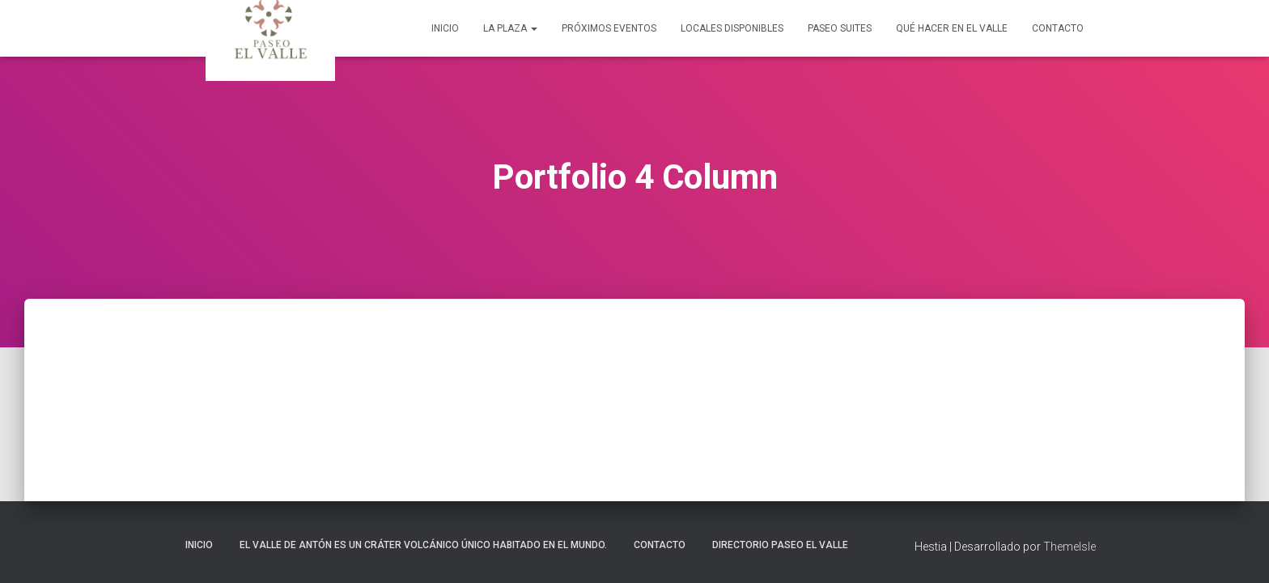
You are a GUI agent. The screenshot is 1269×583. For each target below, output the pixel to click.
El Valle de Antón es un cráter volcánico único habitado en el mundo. (423, 545)
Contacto (1058, 28)
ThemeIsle (1069, 546)
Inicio (445, 28)
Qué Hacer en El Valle (952, 28)
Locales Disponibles (732, 28)
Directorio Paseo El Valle (780, 545)
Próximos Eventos (609, 28)
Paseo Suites (840, 28)
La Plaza (510, 28)
